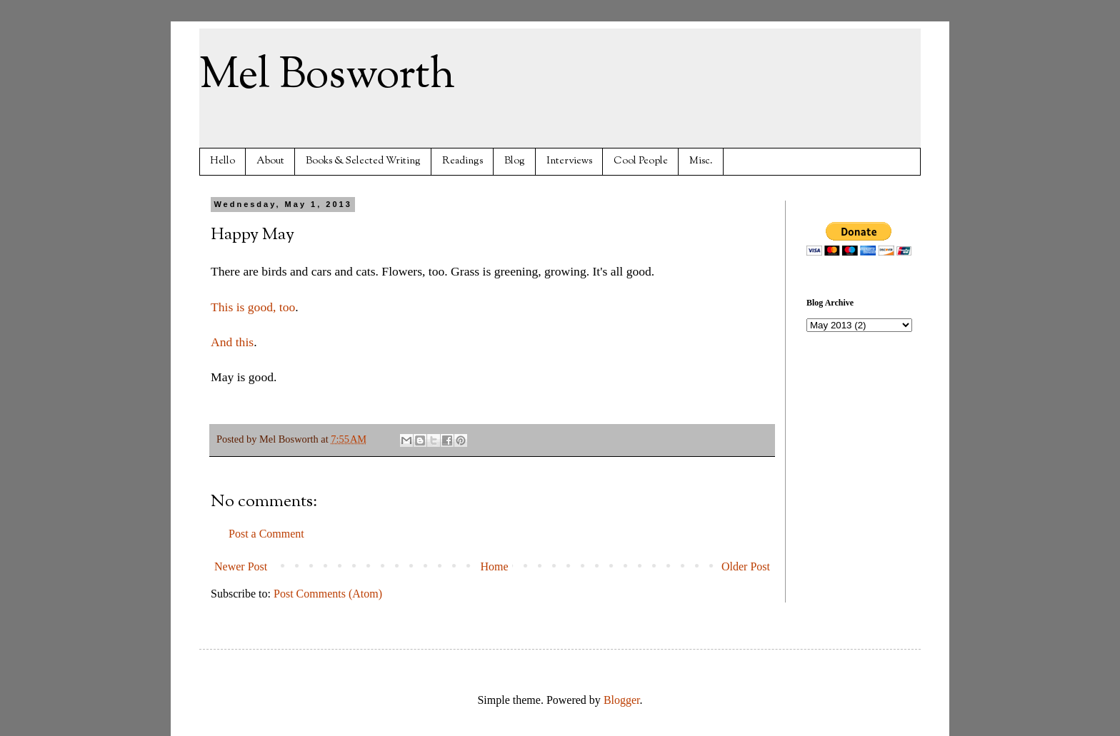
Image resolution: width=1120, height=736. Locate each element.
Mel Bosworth (327, 76)
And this (232, 342)
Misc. (701, 161)
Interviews (569, 161)
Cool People (641, 161)
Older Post (745, 566)
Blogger (622, 700)
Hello (222, 161)
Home (495, 566)
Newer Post (240, 566)
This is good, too (253, 307)
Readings (462, 161)
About (270, 161)
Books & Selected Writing (363, 161)
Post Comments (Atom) (328, 594)
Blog (514, 161)
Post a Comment (266, 534)
